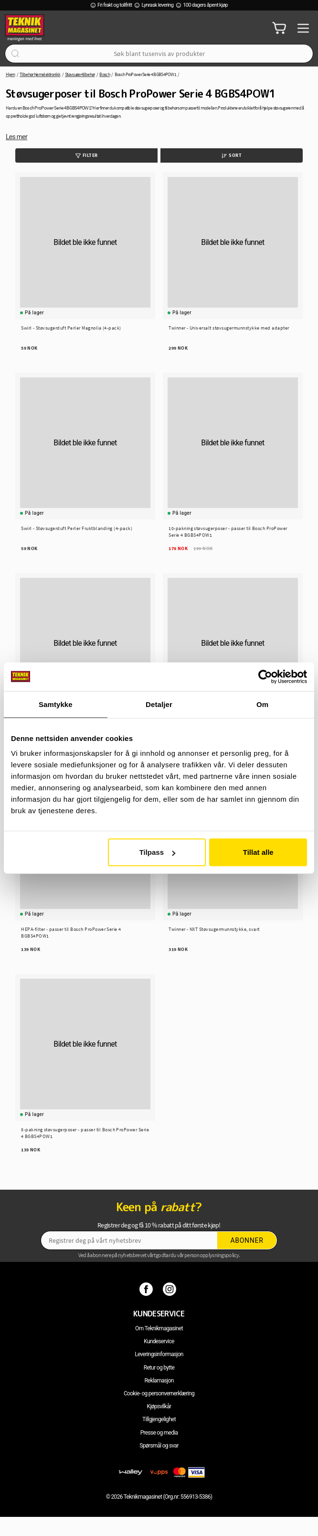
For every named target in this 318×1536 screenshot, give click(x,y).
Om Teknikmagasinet (159, 1328)
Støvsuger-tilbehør (80, 74)
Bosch (104, 74)
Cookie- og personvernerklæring (159, 1393)
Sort (232, 155)
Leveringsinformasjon (159, 1354)
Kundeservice (159, 1341)
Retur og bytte (159, 1367)
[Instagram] (171, 1288)
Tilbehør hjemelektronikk (40, 74)
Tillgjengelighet (159, 1419)
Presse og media (159, 1432)
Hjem (10, 74)
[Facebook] (147, 1288)
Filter (86, 155)
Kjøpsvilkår (159, 1406)
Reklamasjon (158, 1380)
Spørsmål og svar (159, 1445)
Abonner (247, 1240)
